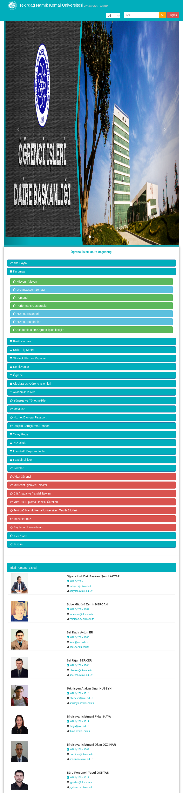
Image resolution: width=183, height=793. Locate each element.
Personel (20, 297)
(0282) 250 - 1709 (78, 749)
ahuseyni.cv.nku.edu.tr (81, 703)
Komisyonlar (19, 366)
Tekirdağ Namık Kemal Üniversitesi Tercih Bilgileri (43, 510)
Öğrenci (16, 375)
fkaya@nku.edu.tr (79, 726)
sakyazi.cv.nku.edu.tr (81, 591)
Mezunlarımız (20, 518)
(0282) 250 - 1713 (78, 777)
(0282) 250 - (75, 581)
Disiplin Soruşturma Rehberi (29, 426)
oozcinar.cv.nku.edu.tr (81, 759)
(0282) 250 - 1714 (78, 693)
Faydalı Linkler (21, 459)
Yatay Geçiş (19, 434)
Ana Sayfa (18, 263)
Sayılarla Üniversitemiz (26, 527)
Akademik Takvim (22, 392)
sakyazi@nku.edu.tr (80, 586)
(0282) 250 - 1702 (78, 609)
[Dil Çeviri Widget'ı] (113, 15)
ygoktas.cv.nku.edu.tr (81, 787)
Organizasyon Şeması (29, 289)
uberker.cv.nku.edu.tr (81, 675)
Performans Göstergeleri (30, 305)
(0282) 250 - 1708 (78, 637)
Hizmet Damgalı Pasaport (28, 417)
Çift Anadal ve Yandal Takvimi (30, 493)
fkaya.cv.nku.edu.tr (79, 731)
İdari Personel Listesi (23, 567)
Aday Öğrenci (20, 476)
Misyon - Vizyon (25, 281)
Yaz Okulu (18, 442)
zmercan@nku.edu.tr (81, 614)
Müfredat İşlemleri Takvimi (28, 485)
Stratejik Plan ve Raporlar (28, 358)
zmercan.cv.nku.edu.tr (81, 619)
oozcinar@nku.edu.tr (81, 754)
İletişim (16, 544)
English (173, 15)
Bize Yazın (18, 535)
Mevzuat (17, 409)
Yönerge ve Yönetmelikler (28, 400)
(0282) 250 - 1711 (78, 721)
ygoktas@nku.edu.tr (80, 782)
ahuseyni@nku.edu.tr (81, 698)
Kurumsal (17, 271)
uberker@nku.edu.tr (80, 670)
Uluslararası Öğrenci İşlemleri (30, 383)
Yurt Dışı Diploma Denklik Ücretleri (34, 502)
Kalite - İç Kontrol (22, 349)
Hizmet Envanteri (26, 313)
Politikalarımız (20, 341)
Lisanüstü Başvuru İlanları (28, 451)
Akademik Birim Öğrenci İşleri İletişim (38, 329)
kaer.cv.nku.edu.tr (79, 647)
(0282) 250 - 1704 (78, 665)
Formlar (16, 468)
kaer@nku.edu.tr (78, 642)
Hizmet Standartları (27, 321)
